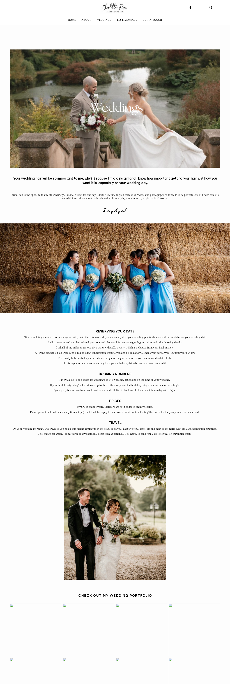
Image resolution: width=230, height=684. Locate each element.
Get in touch (152, 20)
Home (72, 20)
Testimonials (127, 20)
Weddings (103, 20)
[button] (35, 630)
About (86, 20)
